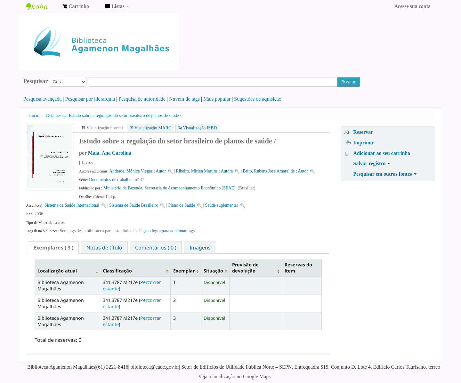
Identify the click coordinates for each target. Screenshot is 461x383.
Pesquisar (35, 81)
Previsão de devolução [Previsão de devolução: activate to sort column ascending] (245, 268)
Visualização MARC (152, 128)
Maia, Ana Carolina (109, 153)
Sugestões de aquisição (257, 99)
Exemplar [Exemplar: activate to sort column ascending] (184, 271)
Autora (227, 171)
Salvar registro (371, 163)
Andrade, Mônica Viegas (130, 171)
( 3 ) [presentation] (53, 247)
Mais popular (216, 99)
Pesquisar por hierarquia (90, 99)
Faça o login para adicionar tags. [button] (167, 230)
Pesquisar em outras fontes (384, 174)
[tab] (53, 247)
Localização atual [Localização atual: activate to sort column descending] (57, 271)
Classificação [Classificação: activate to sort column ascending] (117, 271)
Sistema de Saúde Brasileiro (133, 205)
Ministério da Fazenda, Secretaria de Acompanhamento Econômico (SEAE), (170, 188)
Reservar (363, 132)
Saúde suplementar (221, 205)
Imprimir (363, 142)
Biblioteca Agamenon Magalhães (42, 6)
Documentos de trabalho (110, 179)
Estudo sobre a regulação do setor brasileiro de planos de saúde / (113, 115)
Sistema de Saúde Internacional (71, 205)
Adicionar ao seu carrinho (381, 153)
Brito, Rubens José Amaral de (269, 171)
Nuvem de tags (184, 99)
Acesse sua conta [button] (412, 6)
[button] (76, 6)
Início (34, 115)
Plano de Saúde (181, 205)
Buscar (348, 82)
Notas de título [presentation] (104, 247)
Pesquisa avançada (42, 99)
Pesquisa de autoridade (142, 99)
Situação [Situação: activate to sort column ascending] (213, 271)
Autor (161, 171)
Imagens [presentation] (200, 247)
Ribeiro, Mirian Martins (196, 171)
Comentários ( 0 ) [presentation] (155, 247)
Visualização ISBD (200, 128)
